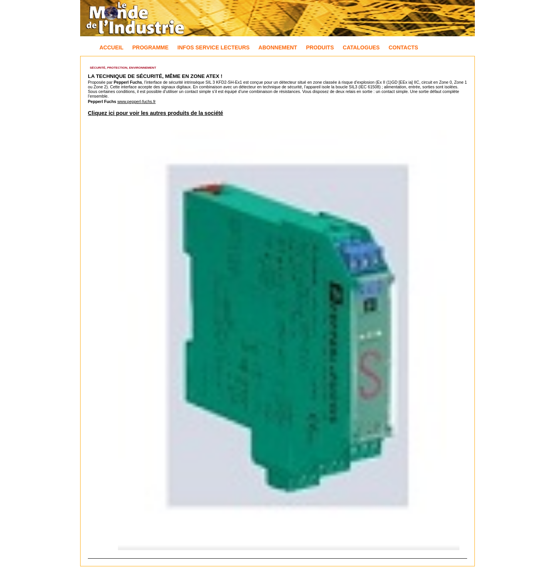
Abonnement (278, 47)
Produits (320, 47)
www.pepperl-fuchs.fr (136, 101)
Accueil (111, 47)
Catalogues (361, 47)
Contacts (403, 47)
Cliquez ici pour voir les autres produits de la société (155, 113)
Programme (150, 47)
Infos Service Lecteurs (213, 47)
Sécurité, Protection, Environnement (123, 67)
